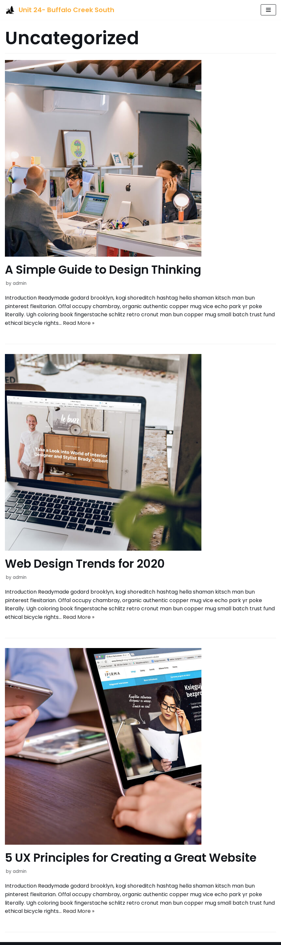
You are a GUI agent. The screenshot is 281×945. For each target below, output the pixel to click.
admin (20, 283)
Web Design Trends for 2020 (85, 564)
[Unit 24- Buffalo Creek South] (59, 10)
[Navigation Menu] (268, 9)
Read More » (78, 323)
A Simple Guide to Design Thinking (103, 270)
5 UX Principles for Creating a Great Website (130, 858)
